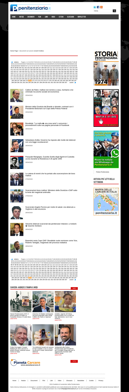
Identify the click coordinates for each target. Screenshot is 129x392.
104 (25, 67)
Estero (62, 17)
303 (50, 82)
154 (30, 71)
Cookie (91, 378)
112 (47, 67)
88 (57, 65)
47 (44, 64)
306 (58, 82)
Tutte (75, 358)
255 (43, 78)
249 (27, 78)
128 (24, 69)
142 (62, 69)
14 (46, 62)
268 (13, 80)
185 (49, 73)
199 (21, 74)
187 (54, 73)
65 (12, 65)
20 (57, 62)
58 (65, 64)
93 (67, 65)
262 (62, 78)
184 (46, 73)
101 (17, 67)
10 (38, 62)
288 (68, 80)
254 (41, 78)
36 (22, 64)
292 (19, 82)
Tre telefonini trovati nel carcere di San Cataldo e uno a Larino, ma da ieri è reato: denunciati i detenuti (44, 347)
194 (73, 73)
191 (65, 73)
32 (14, 64)
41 (32, 64)
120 (69, 67)
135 (43, 69)
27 (71, 62)
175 (21, 73)
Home (14, 17)
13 (44, 62)
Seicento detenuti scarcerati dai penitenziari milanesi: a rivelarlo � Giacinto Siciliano (51, 223)
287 (66, 80)
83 (48, 65)
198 (19, 74)
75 (32, 65)
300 (41, 82)
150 (19, 71)
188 (57, 73)
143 (65, 69)
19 (55, 62)
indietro (16, 62)
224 (24, 76)
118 (63, 67)
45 (40, 64)
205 (38, 74)
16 (50, 62)
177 (27, 73)
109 (39, 67)
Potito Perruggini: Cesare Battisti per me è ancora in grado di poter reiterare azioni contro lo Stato (21, 347)
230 (41, 76)
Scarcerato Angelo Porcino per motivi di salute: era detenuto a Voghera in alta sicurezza (51, 207)
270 (18, 80)
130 (30, 69)
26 (69, 62)
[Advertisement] (64, 34)
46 (42, 64)
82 (46, 65)
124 (13, 69)
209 (49, 74)
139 (54, 69)
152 (24, 71)
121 (72, 67)
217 (71, 74)
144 (68, 69)
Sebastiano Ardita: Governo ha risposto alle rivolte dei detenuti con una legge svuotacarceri (51, 140)
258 (51, 78)
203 (32, 74)
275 (33, 80)
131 (32, 69)
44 (38, 64)
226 (30, 76)
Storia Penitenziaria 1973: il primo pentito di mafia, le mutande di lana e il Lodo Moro (21, 313)
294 (25, 82)
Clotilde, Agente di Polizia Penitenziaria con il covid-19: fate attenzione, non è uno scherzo (65, 314)
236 (57, 76)
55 (59, 64)
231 (43, 76)
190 (62, 73)
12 (42, 62)
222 (19, 76)
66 (14, 65)
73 (28, 65)
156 (35, 71)
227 (32, 76)
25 (67, 62)
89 (59, 65)
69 (20, 65)
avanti (66, 82)
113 (50, 67)
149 (16, 71)
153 (27, 71)
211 (54, 74)
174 (19, 73)
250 (30, 78)
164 (57, 71)
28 (73, 62)
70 (22, 65)
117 (61, 67)
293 (22, 82)
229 (38, 76)
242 (73, 76)
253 (38, 78)
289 (71, 80)
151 (21, 71)
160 (46, 71)
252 (35, 78)
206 (41, 74)
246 (19, 78)
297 (33, 82)
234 (51, 76)
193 (71, 73)
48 (46, 64)
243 (76, 76)
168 (68, 71)
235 (54, 76)
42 (34, 64)
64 (77, 64)
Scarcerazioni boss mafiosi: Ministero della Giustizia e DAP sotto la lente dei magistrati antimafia (52, 190)
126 (19, 69)
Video (54, 17)
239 (65, 76)
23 (63, 62)
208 (46, 74)
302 (47, 82)
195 (76, 73)
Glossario (71, 17)
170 (73, 71)
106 (31, 67)
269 (15, 80)
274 (30, 80)
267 (76, 78)
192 (68, 73)
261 (60, 78)
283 (55, 80)
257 (49, 78)
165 (60, 71)
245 (16, 78)
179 (32, 73)
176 (24, 73)
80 (42, 65)
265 (71, 78)
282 (52, 80)
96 (73, 65)
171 (76, 71)
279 (44, 80)
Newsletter (83, 17)
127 (21, 69)
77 (36, 65)
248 (24, 78)
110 (42, 67)
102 (20, 67)
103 (22, 67)
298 (36, 82)
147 (76, 69)
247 (21, 78)
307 (61, 82)
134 (41, 69)
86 (54, 65)
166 (62, 71)
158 (41, 71)
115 (55, 67)
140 (57, 69)
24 (65, 62)
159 (43, 71)
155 (32, 71)
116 (58, 67)
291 (77, 80)
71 (24, 65)
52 (54, 64)
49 (48, 64)
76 (34, 65)
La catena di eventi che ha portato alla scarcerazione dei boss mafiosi (51, 173)
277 (38, 80)
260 (57, 78)
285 (60, 80)
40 (30, 64)
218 (73, 74)
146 (73, 69)
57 (63, 64)
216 (68, 74)
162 (51, 71)
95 (71, 65)
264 (68, 78)
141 (60, 69)
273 (27, 80)
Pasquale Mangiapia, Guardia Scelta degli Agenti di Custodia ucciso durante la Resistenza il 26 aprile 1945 (50, 157)
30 (77, 62)
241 (71, 76)
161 (49, 71)
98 (77, 65)
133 (38, 69)
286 (63, 80)
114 (52, 67)
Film (40, 17)
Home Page (15, 51)
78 (38, 65)
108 (36, 67)
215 (65, 74)
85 (52, 65)
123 (77, 67)
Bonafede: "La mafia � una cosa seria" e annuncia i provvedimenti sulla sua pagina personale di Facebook (48, 123)
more (75, 285)
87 (55, 65)
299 (39, 82)
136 (46, 69)
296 (30, 82)
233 (49, 76)
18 (54, 62)
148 (13, 71)
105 (28, 67)
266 (73, 78)
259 (54, 78)
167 (65, 71)
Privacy (100, 378)
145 (71, 69)
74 (30, 65)
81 (44, 65)
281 (49, 80)
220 (13, 76)
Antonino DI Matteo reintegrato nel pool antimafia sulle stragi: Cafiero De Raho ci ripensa (43, 313)
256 (46, 78)
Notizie (22, 17)
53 (55, 64)
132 (35, 69)
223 (21, 76)
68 (18, 65)
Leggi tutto (14, 316)
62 (73, 64)
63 (75, 64)
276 (35, 80)
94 (69, 65)
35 (20, 64)
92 (65, 65)
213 (60, 74)
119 (66, 67)
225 (27, 76)
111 (44, 67)
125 (16, 69)
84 (50, 65)
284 (57, 80)
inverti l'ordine (39, 51)
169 (71, 71)
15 (48, 62)
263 (65, 78)
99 (12, 67)
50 (50, 64)
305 (55, 82)
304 (52, 82)
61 (71, 64)
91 (63, 65)
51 (52, 64)
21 (59, 62)
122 (74, 67)
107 (33, 67)
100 (14, 67)
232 (46, 76)
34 (18, 64)
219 (76, 74)
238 (62, 76)
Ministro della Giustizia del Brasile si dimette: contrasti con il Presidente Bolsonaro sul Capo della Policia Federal (50, 107)
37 (24, 64)
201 (27, 74)
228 (35, 76)
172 (13, 73)
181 (38, 73)
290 (74, 80)
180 (35, 73)
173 (16, 73)
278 (41, 80)
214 (62, 74)
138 (51, 69)
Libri (47, 17)
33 (16, 64)
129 (27, 69)
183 (43, 73)
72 (26, 65)
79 (40, 65)
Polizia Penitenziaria (101, 172)
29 (75, 62)
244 (13, 78)
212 (57, 74)
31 (12, 64)
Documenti (31, 17)
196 (13, 74)
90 (61, 65)
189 (60, 73)
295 (28, 82)
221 (16, 76)
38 (26, 64)
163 (54, 71)
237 (60, 76)
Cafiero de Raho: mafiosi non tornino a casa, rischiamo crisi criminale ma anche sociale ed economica (50, 90)
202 (30, 74)
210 (51, 74)
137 (49, 69)
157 (38, 71)
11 (40, 62)
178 (30, 73)
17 (52, 62)
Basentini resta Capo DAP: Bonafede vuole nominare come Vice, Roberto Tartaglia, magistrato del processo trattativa (52, 240)
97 (75, 65)
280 (46, 80)
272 (24, 80)
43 (36, 64)
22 (61, 62)
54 (57, 64)
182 (41, 73)
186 (51, 73)
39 (28, 64)
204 (35, 74)
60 (69, 64)
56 (61, 64)
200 (24, 74)
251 (32, 78)
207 (43, 74)
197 (16, 74)
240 (68, 76)
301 (44, 82)
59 (67, 64)
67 (16, 65)
